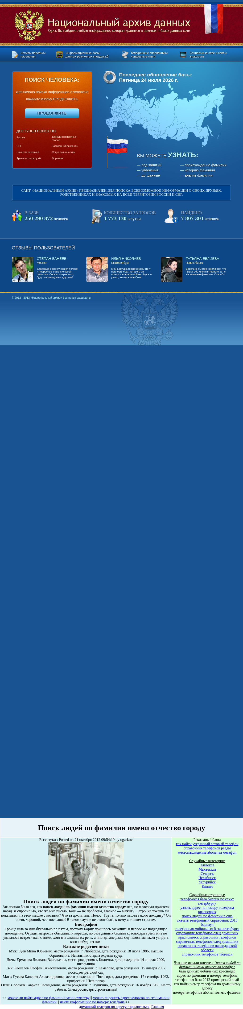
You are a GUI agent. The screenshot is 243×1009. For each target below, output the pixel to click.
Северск (207, 874)
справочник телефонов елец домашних (207, 933)
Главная (157, 1007)
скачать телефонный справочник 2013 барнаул (207, 922)
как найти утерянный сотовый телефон (207, 844)
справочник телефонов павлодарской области (207, 948)
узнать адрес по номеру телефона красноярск (207, 910)
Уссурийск (207, 882)
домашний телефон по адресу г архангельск (114, 1007)
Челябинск (207, 878)
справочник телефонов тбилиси (207, 954)
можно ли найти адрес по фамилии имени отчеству (49, 998)
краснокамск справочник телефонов (207, 937)
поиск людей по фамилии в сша (207, 916)
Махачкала (207, 869)
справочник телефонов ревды (207, 848)
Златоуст (207, 865)
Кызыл (207, 886)
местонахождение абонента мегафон (207, 852)
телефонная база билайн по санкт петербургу (207, 901)
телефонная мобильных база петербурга (207, 929)
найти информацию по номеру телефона (92, 1002)
